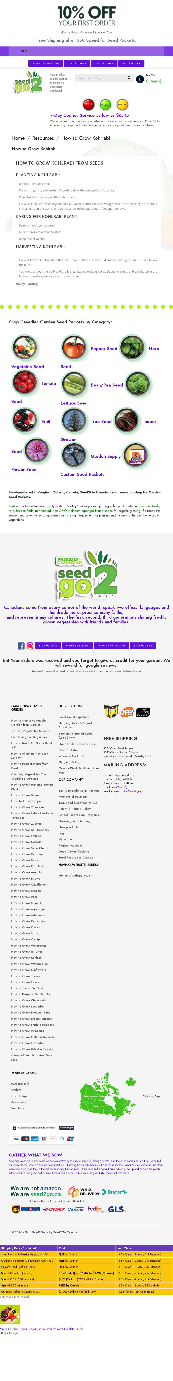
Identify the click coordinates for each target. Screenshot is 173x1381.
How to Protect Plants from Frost (29, 779)
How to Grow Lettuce (29, 866)
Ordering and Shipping (61, 844)
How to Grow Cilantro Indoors (29, 1163)
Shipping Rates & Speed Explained (64, 725)
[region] (86, 1313)
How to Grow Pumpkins (23, 1131)
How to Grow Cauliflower (23, 929)
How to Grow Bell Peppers (26, 858)
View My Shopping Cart (46, 63)
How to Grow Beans (28, 812)
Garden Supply (91, 452)
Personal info (99, 717)
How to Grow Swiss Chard (27, 880)
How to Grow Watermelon (23, 1030)
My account (60, 865)
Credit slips (97, 729)
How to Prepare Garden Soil (25, 1069)
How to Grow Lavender (23, 1090)
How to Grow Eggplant (23, 907)
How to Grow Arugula (29, 915)
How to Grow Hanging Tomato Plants (29, 804)
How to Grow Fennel (28, 1055)
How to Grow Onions (28, 987)
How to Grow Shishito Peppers (29, 1121)
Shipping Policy (62, 766)
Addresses (97, 735)
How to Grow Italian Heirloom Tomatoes (28, 841)
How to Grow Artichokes (23, 968)
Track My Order (104, 63)
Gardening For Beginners (24, 748)
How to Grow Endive (28, 921)
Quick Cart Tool (131, 63)
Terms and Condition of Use (66, 813)
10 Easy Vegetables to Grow (29, 737)
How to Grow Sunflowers (23, 1041)
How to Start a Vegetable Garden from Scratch (27, 725)
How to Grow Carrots (29, 872)
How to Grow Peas (27, 944)
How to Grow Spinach (29, 950)
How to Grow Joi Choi (29, 1016)
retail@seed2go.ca (115, 801)
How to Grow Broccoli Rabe (29, 1100)
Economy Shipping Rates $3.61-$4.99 (64, 735)
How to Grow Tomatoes (23, 831)
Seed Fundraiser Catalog (63, 885)
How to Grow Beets (27, 899)
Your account (102, 706)
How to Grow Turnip (28, 1049)
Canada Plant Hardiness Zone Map (28, 1173)
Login (56, 859)
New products (61, 853)
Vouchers (96, 741)
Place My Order (77, 63)
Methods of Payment (66, 805)
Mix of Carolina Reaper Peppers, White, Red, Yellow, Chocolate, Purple (41, 1375)
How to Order (61, 754)
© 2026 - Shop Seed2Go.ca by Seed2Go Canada (46, 1278)
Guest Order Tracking (67, 877)
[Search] (108, 77)
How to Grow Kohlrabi (29, 1022)
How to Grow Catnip (28, 1000)
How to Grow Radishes (23, 890)
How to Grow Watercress (23, 1008)
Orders (94, 723)
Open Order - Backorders (61, 746)
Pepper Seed (89, 344)
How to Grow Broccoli (29, 938)
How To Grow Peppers (24, 820)
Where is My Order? (77, 645)
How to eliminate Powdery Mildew (26, 768)
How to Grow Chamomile (23, 1080)
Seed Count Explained (67, 717)
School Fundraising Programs (65, 834)
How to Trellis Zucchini (30, 1061)
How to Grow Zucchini (29, 849)
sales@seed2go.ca (104, 797)
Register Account (63, 871)
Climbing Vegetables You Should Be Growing (28, 791)
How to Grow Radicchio (23, 979)
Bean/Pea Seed (92, 381)
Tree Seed (86, 417)
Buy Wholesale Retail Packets (66, 797)
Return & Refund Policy (63, 824)
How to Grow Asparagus (23, 958)
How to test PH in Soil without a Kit (29, 758)
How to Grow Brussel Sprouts (28, 1111)
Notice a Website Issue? (64, 911)
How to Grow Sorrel (28, 993)
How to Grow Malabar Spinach (29, 1142)
